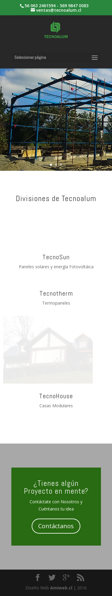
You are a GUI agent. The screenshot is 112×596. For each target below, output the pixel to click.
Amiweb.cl (61, 588)
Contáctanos (56, 526)
